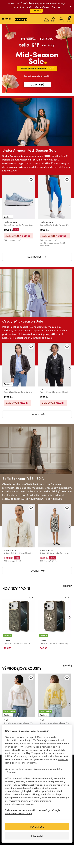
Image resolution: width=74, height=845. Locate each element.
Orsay (7, 389)
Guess (7, 640)
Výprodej (67, 665)
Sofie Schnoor (10, 550)
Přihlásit (61, 19)
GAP (6, 720)
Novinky (67, 585)
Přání (53, 19)
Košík (69, 19)
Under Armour (11, 222)
